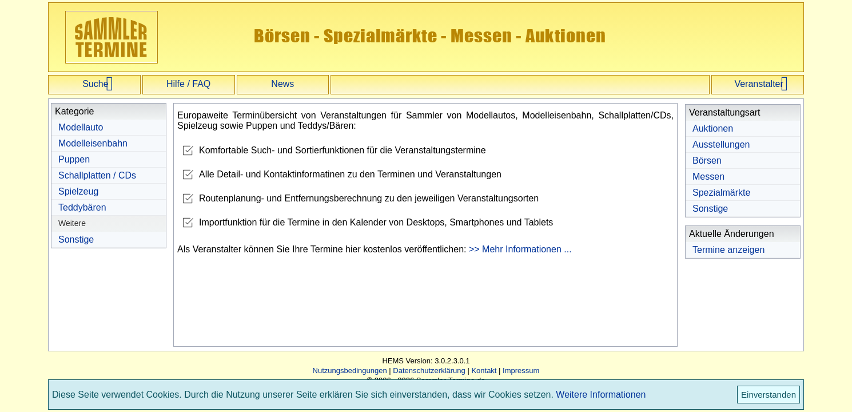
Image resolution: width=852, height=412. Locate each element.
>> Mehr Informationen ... (520, 249)
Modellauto (80, 127)
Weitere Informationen (601, 394)
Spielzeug (78, 191)
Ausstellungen (721, 144)
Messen (708, 176)
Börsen (707, 160)
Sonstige (76, 239)
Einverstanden (768, 394)
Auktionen (712, 128)
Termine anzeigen (728, 250)
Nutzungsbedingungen (350, 370)
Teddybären (82, 207)
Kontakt (483, 370)
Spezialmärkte (721, 192)
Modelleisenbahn (93, 143)
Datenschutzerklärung (429, 370)
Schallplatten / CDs (97, 175)
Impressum (521, 370)
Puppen (74, 159)
